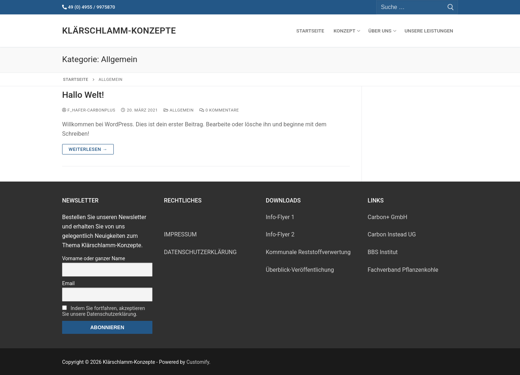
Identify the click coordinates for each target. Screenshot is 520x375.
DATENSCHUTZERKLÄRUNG (200, 252)
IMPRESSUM (180, 234)
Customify (197, 362)
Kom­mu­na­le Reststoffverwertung (308, 252)
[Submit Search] (450, 7)
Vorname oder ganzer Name (93, 258)
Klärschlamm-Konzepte (119, 31)
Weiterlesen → (88, 149)
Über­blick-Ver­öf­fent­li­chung (300, 269)
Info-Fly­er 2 (280, 234)
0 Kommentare (219, 110)
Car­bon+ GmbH (387, 217)
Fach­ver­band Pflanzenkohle (403, 269)
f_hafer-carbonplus (88, 110)
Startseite (75, 79)
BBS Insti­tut (383, 252)
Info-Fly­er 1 (280, 217)
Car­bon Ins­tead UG (392, 234)
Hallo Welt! (83, 95)
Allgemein (179, 110)
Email (68, 283)
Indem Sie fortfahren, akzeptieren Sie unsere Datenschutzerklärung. (103, 311)
